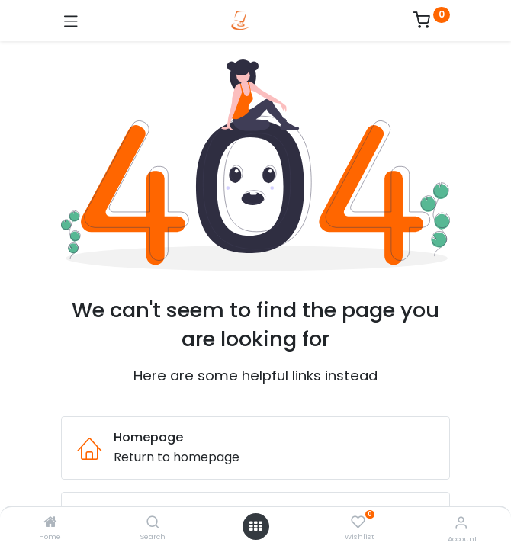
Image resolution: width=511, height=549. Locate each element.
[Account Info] (461, 522)
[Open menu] (255, 526)
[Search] (153, 522)
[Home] (50, 522)
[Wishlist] (358, 522)
